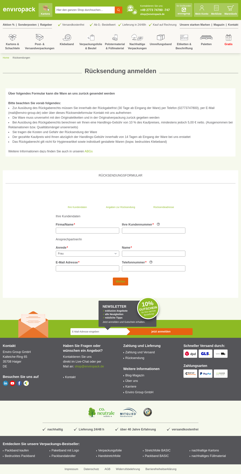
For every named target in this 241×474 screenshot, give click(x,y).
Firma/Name (65, 224)
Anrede (61, 247)
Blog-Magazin (134, 375)
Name (126, 247)
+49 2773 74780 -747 (155, 10)
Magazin (219, 24)
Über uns (131, 381)
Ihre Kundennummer (137, 224)
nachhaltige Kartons (205, 450)
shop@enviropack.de (152, 14)
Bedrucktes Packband (20, 456)
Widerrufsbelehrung (128, 469)
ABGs (89, 151)
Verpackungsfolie (110, 450)
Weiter (120, 281)
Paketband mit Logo (65, 450)
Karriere (130, 386)
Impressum (71, 469)
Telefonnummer (133, 262)
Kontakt (233, 24)
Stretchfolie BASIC (158, 450)
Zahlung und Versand (140, 352)
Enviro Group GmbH (139, 392)
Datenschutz (91, 469)
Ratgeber (46, 24)
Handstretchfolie (109, 456)
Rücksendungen (21, 57)
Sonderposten (27, 24)
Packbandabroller (64, 456)
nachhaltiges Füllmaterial (209, 456)
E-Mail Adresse (67, 262)
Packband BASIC (157, 456)
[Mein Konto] (202, 10)
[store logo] (19, 10)
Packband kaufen (17, 450)
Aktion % (8, 24)
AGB (107, 469)
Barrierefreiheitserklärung (160, 469)
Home (6, 57)
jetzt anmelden (161, 331)
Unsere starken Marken (195, 24)
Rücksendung (134, 358)
